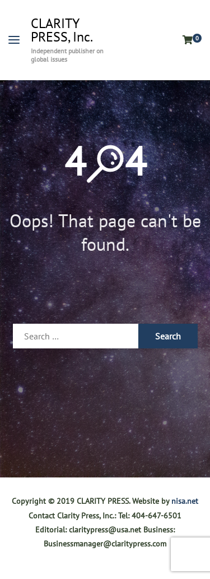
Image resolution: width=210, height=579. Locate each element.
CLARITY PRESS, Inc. (62, 30)
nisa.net (184, 501)
